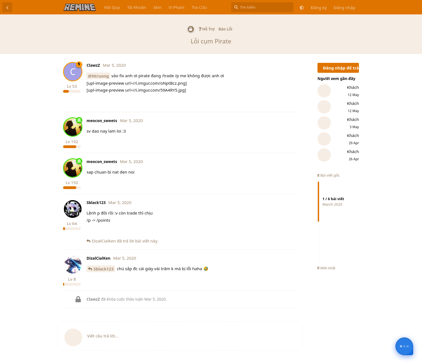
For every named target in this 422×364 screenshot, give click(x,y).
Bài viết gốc (328, 175)
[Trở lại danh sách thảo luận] (7, 7)
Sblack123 (103, 269)
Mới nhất (326, 267)
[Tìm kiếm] (262, 7)
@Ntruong (98, 76)
